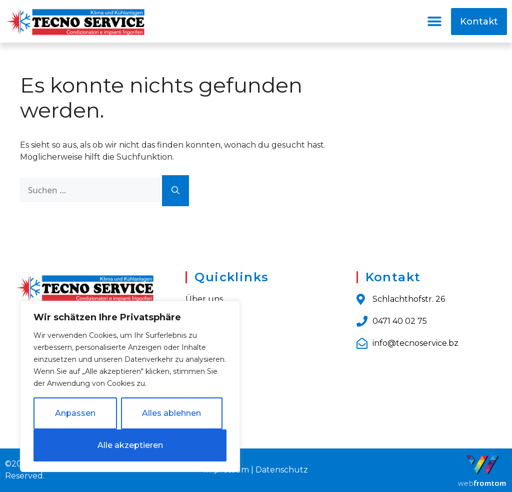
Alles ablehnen (171, 413)
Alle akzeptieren (130, 445)
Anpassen (75, 413)
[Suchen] (175, 190)
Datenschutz (282, 469)
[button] (435, 21)
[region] (130, 386)
